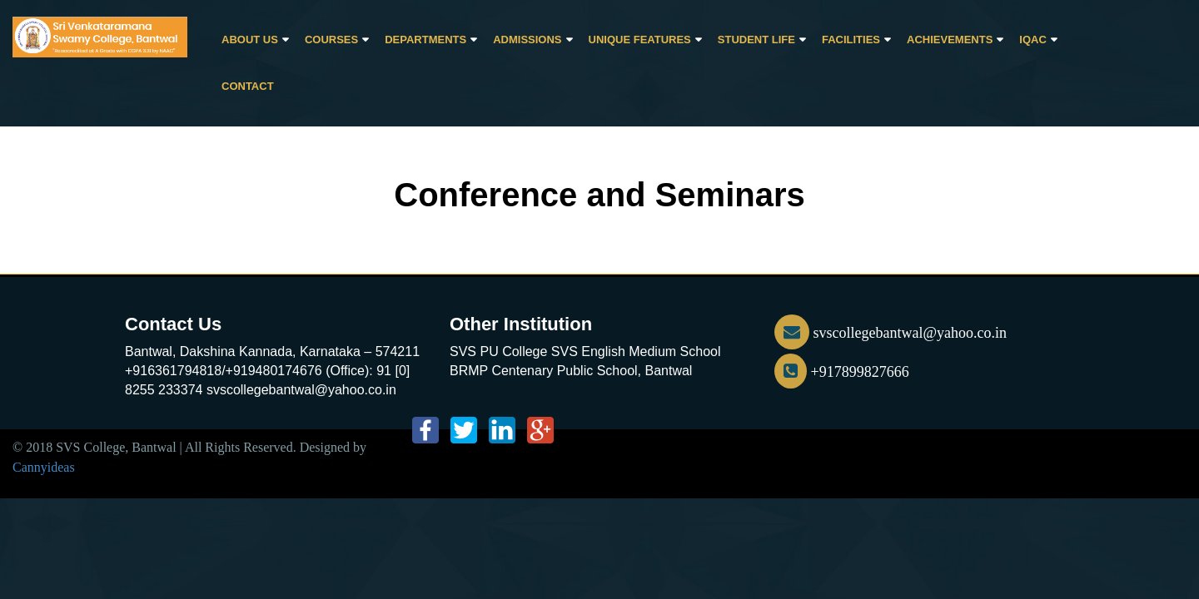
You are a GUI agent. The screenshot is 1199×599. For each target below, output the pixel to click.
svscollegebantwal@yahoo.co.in (890, 332)
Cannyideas (43, 467)
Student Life (756, 39)
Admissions (527, 39)
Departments (425, 39)
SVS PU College (498, 351)
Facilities (851, 39)
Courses (331, 39)
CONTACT (247, 86)
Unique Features (640, 39)
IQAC (1033, 39)
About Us (249, 39)
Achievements (950, 39)
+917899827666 (841, 372)
